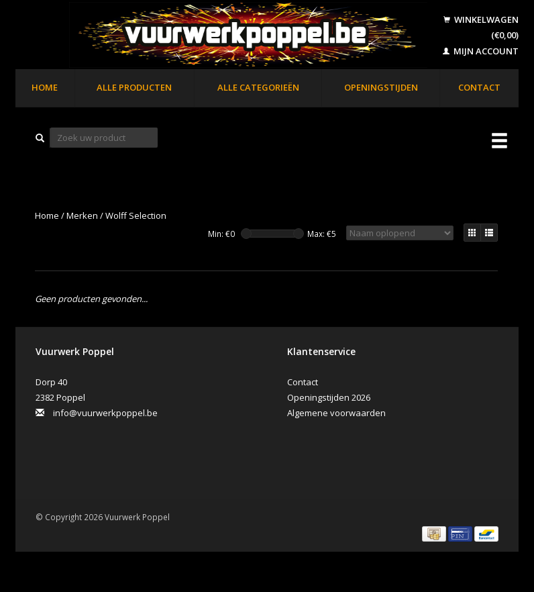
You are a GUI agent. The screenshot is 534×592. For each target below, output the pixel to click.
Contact (479, 87)
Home (45, 87)
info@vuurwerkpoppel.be (105, 413)
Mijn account (481, 51)
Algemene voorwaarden (336, 413)
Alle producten (134, 87)
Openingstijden (381, 87)
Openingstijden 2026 (328, 397)
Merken (82, 215)
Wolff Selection (135, 215)
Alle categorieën (258, 87)
